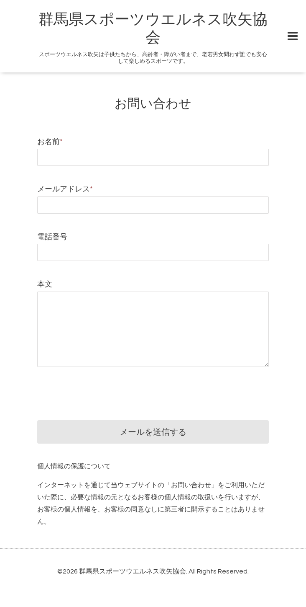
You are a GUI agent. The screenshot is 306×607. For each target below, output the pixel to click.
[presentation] (100, 387)
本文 (44, 284)
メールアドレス (65, 189)
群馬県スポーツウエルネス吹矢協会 (132, 571)
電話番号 (52, 237)
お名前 (50, 142)
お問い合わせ (153, 103)
